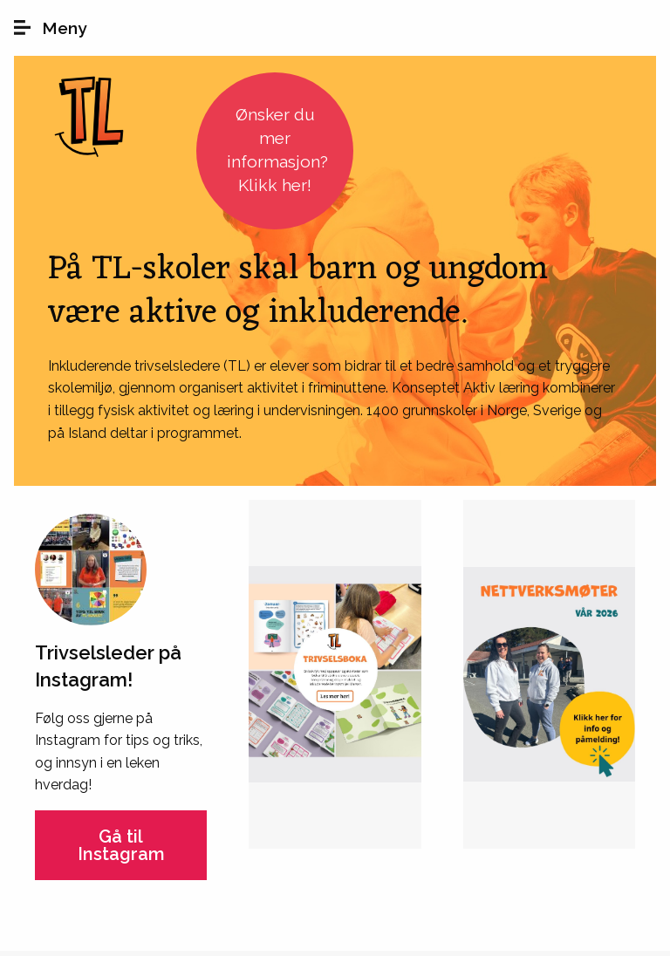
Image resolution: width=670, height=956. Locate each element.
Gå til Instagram (121, 845)
